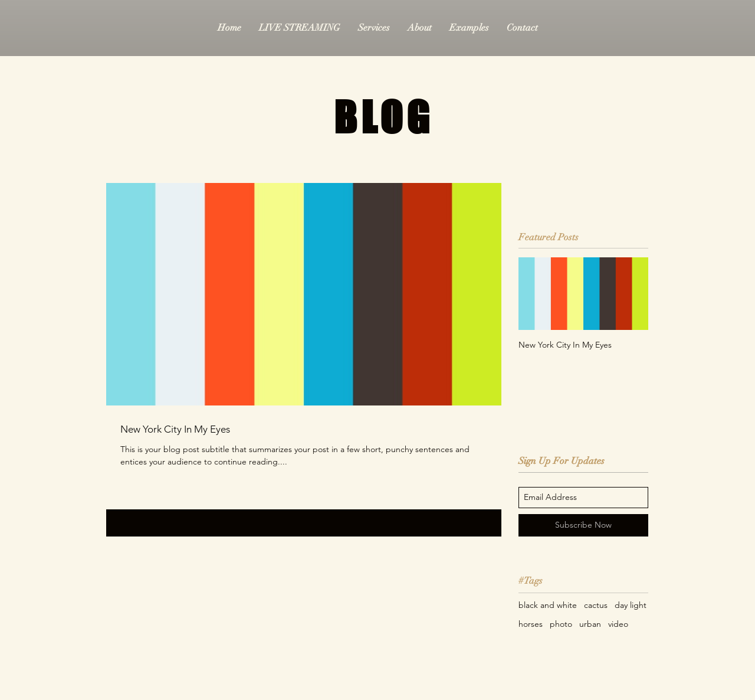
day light (630, 605)
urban (590, 624)
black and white (547, 605)
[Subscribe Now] (583, 525)
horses (530, 624)
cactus (596, 605)
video (618, 624)
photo (561, 624)
